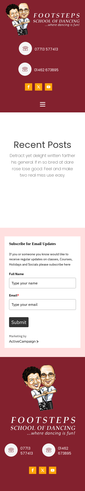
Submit (18, 322)
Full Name (16, 274)
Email (14, 295)
